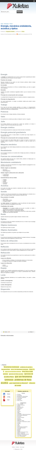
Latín (18, 424)
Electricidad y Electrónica (22, 415)
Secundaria (19, 395)
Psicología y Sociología (21, 435)
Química (19, 411)
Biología (18, 409)
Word (6, 394)
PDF (6, 400)
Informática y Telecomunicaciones (24, 414)
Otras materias (20, 404)
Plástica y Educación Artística (23, 434)
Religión (18, 431)
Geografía (19, 413)
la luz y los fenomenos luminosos (19, 369)
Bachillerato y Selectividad (22, 396)
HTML (6, 397)
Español (18, 423)
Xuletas (13, 447)
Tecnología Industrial (21, 427)
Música (18, 429)
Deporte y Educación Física (22, 432)
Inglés (18, 412)
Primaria (19, 394)
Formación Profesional (21, 397)
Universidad (19, 398)
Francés (18, 422)
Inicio (2, 23)
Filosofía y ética (20, 407)
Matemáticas (19, 408)
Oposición (19, 399)
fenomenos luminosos (11, 367)
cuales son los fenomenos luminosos (13, 371)
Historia (18, 406)
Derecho (19, 418)
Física (11, 23)
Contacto (17, 447)
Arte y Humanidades (21, 436)
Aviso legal (22, 447)
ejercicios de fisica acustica (16, 374)
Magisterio (19, 419)
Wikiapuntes (17, 449)
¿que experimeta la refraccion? (18, 383)
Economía (19, 416)
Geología (19, 428)
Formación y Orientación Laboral (23, 421)
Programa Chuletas (10, 31)
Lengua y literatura (21, 405)
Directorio (6, 23)
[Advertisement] (18, 18)
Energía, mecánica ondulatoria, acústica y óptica (16, 27)
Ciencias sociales (20, 417)
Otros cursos (19, 400)
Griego (18, 425)
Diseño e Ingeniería (21, 433)
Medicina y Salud (20, 420)
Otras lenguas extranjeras (22, 426)
